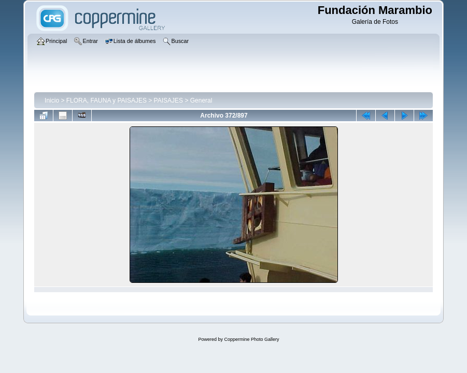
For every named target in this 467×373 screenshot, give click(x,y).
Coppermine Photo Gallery (251, 339)
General (201, 100)
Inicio (52, 100)
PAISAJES (168, 100)
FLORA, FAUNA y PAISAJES (106, 100)
